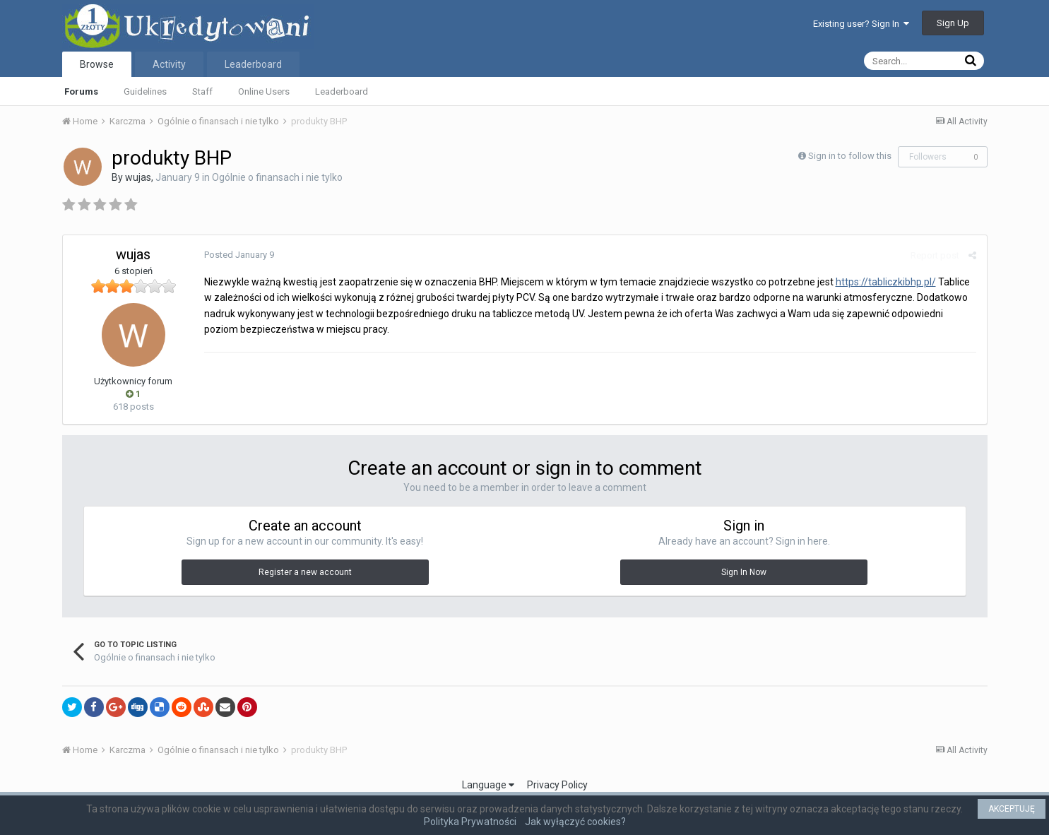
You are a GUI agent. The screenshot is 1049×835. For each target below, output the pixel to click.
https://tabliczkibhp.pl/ (886, 282)
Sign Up (953, 23)
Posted (239, 254)
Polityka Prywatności (470, 821)
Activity (169, 64)
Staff (202, 91)
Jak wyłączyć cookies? (575, 821)
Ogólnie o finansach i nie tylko (277, 177)
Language (488, 784)
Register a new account (305, 572)
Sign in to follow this (849, 155)
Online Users (264, 91)
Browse (97, 64)
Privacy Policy (557, 784)
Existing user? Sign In (861, 23)
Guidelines (145, 91)
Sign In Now (743, 572)
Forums (81, 91)
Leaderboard (341, 91)
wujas (138, 177)
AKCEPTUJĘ (1011, 809)
